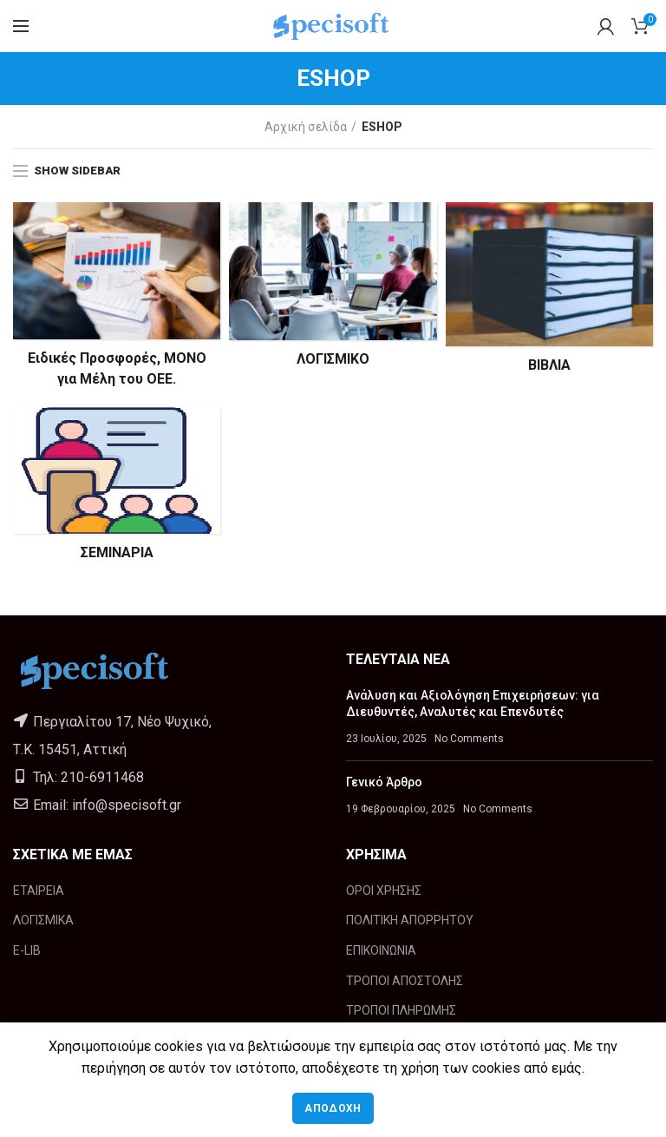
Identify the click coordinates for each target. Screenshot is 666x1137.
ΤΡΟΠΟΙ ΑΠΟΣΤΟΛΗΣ (404, 981)
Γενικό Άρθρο (384, 782)
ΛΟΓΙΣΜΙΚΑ (43, 920)
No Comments (469, 739)
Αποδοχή (332, 1108)
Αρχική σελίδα (305, 127)
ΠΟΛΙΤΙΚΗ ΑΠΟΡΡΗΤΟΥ (409, 920)
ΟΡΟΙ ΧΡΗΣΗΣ (383, 890)
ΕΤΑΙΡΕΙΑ (38, 890)
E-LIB (27, 950)
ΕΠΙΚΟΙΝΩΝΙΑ (381, 950)
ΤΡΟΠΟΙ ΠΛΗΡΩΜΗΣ (401, 1010)
